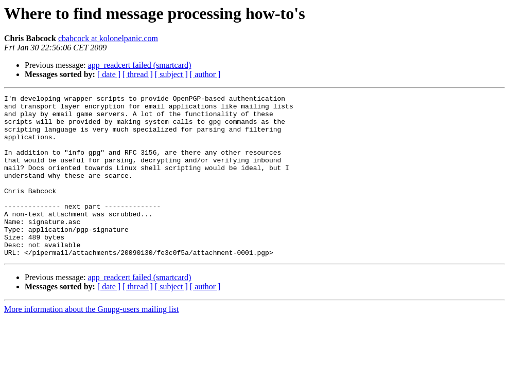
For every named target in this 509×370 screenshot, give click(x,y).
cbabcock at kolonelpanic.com (108, 38)
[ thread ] (137, 74)
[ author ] (205, 74)
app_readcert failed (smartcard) (139, 65)
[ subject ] (171, 74)
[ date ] (108, 74)
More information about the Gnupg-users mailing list (91, 341)
